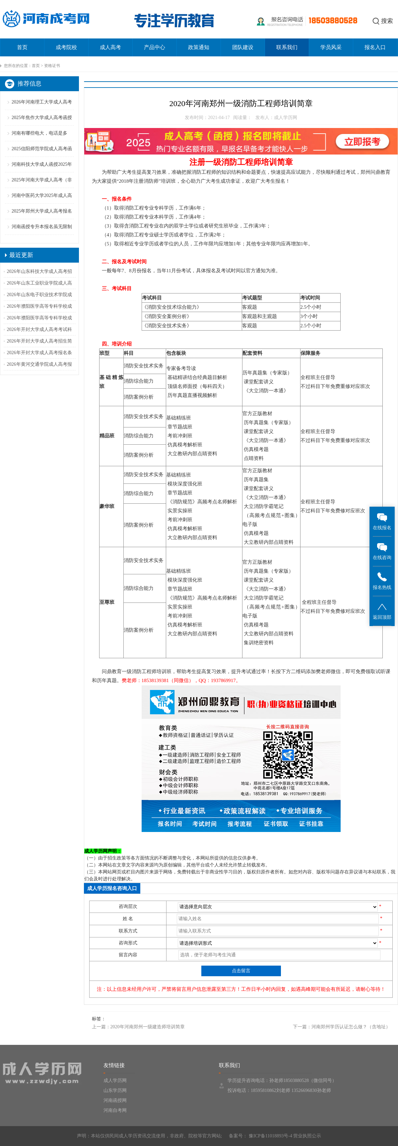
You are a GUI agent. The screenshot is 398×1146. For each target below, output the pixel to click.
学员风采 (331, 47)
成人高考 (110, 47)
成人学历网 (115, 1080)
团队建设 (242, 47)
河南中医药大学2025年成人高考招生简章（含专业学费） (42, 203)
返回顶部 (382, 611)
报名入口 (375, 47)
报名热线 (382, 581)
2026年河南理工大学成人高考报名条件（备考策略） (42, 109)
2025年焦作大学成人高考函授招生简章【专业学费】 (42, 125)
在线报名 (382, 521)
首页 (22, 47)
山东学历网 (115, 1090)
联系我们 (287, 47)
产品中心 (154, 47)
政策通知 (198, 47)
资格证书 (52, 65)
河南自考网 (115, 1110)
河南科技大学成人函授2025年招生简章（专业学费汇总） (42, 172)
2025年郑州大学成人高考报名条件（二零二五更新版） (42, 219)
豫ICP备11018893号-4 (269, 1135)
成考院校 (66, 47)
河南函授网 (115, 1100)
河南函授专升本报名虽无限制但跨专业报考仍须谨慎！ (42, 234)
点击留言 (241, 970)
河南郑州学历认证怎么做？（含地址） (350, 1026)
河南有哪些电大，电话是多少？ (39, 141)
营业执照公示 (307, 1135)
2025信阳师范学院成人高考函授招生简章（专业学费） (42, 156)
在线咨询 (382, 551)
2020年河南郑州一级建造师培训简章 (147, 1026)
